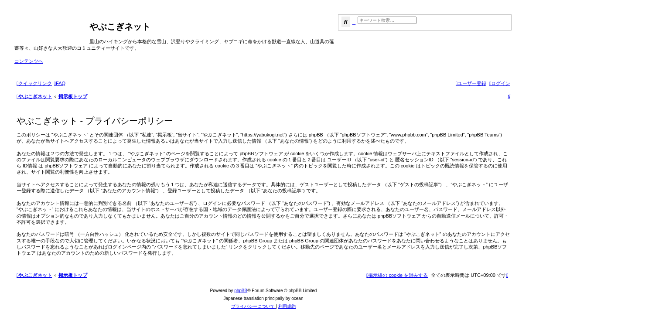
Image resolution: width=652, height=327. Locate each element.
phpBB (240, 290)
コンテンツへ (28, 61)
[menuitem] (59, 83)
